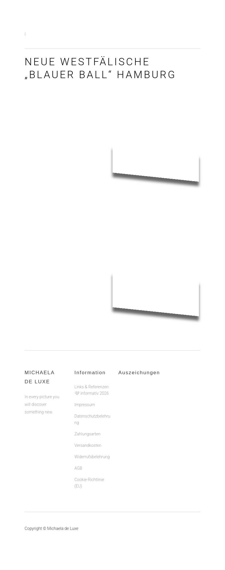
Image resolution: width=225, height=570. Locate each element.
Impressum (84, 404)
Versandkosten (87, 445)
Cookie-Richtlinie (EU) (89, 482)
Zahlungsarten (87, 434)
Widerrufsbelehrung (92, 456)
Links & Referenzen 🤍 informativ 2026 (91, 390)
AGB (78, 468)
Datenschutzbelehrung (92, 419)
